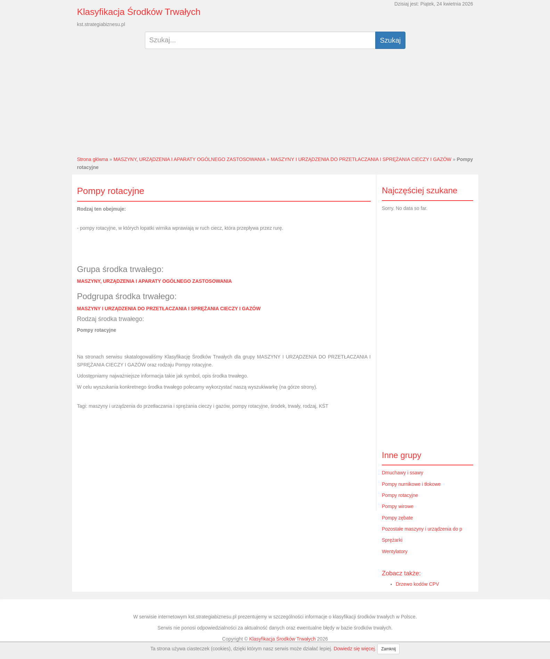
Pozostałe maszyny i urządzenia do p (422, 529)
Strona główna (92, 159)
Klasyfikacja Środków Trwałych (138, 12)
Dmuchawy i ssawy (402, 472)
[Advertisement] (275, 105)
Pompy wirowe (397, 506)
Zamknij (388, 649)
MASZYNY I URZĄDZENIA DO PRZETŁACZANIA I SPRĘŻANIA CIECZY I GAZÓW (361, 159)
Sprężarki (392, 540)
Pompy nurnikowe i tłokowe (411, 484)
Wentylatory (395, 551)
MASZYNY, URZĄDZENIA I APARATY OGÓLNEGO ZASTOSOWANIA (189, 159)
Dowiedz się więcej (354, 648)
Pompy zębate (397, 518)
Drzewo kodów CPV (417, 584)
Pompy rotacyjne (400, 495)
